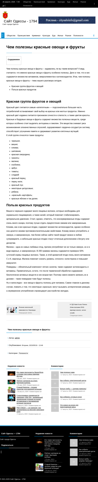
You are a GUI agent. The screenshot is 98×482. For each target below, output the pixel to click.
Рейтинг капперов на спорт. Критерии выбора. (27, 382)
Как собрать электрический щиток (73, 380)
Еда (68, 2)
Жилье (75, 2)
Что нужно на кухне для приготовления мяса (69, 406)
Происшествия (39, 2)
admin (17, 338)
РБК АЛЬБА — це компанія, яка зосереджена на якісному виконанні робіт (30, 410)
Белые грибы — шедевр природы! (73, 389)
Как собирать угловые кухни (71, 397)
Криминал (51, 2)
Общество (27, 2)
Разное (83, 2)
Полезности (27, 6)
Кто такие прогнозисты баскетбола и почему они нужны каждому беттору (30, 374)
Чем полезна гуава (67, 372)
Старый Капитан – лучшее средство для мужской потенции (29, 388)
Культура (61, 2)
